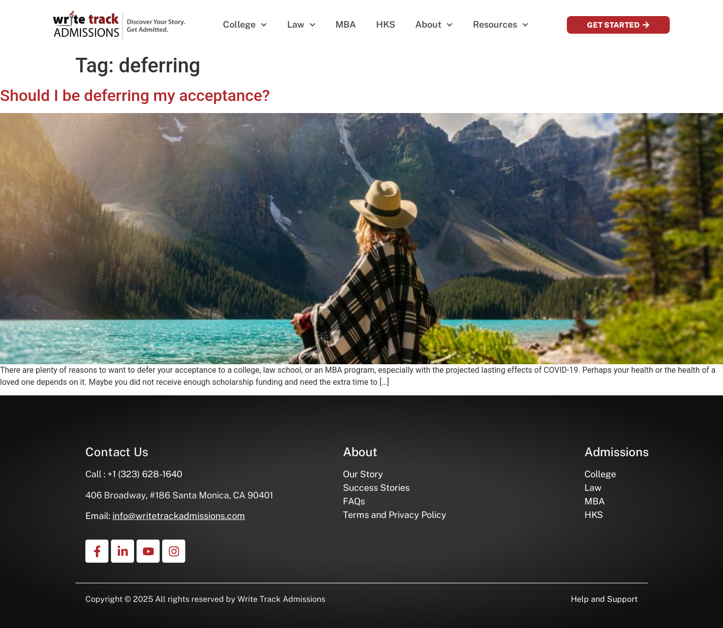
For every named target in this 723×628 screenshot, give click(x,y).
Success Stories (376, 487)
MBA (345, 24)
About (434, 25)
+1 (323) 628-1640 (144, 474)
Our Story (363, 474)
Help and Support (604, 599)
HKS (385, 24)
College (245, 25)
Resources (501, 25)
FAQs (354, 501)
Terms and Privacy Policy (394, 514)
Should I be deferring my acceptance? (135, 95)
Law (301, 25)
